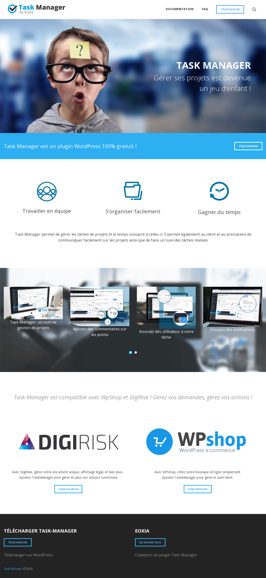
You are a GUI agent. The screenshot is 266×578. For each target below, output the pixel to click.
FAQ (205, 9)
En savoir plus (150, 542)
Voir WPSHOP (197, 489)
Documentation (180, 9)
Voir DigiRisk (68, 489)
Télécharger (230, 9)
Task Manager (13, 569)
